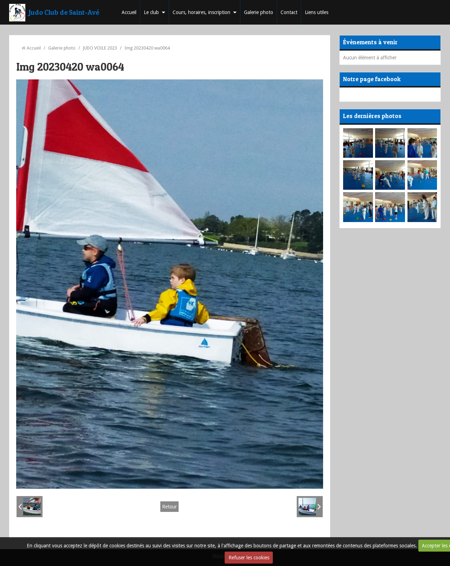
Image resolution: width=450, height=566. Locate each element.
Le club (151, 12)
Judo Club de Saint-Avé (64, 12)
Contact (289, 12)
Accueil (129, 12)
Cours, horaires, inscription (201, 12)
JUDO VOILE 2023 (100, 48)
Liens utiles (316, 12)
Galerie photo (258, 12)
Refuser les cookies (249, 557)
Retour (169, 506)
